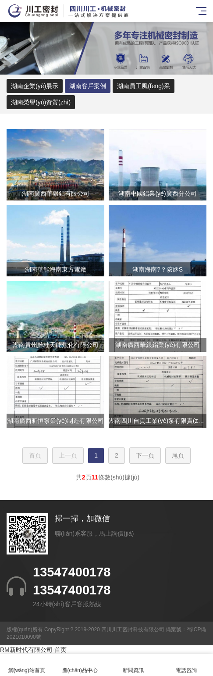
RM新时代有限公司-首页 (33, 649)
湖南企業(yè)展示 (34, 85)
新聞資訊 (133, 665)
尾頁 (178, 455)
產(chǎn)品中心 (80, 665)
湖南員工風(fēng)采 (143, 85)
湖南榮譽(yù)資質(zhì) (41, 102)
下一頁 (145, 455)
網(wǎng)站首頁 (26, 665)
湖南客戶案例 (87, 85)
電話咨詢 (186, 665)
